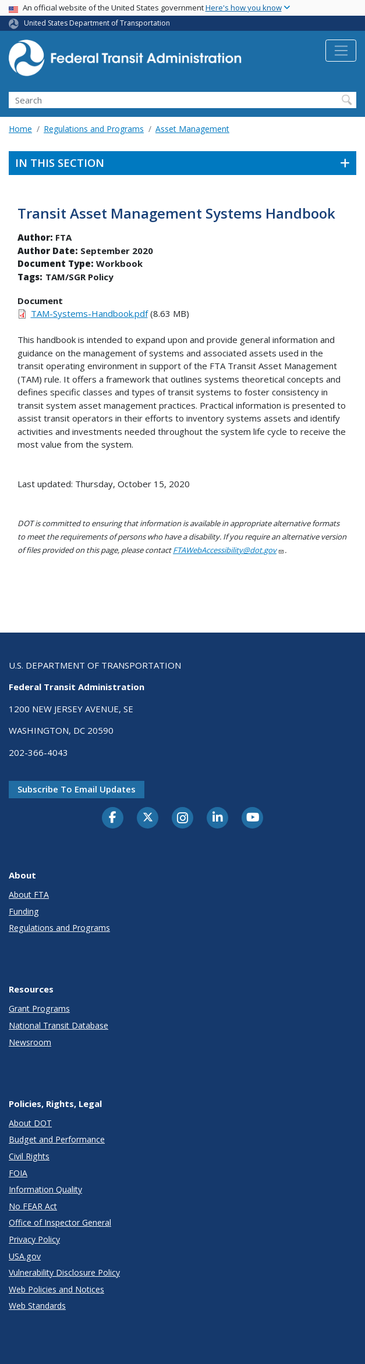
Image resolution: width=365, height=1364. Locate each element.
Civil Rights (29, 1156)
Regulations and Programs (94, 128)
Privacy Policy (34, 1239)
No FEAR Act (33, 1206)
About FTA (29, 894)
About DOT (30, 1123)
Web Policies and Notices (56, 1289)
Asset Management (192, 128)
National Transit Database (58, 1025)
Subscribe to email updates (76, 789)
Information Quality (45, 1189)
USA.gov (25, 1256)
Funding (24, 911)
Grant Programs (39, 1008)
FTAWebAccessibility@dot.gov (229, 550)
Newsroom (30, 1042)
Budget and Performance (57, 1139)
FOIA (18, 1173)
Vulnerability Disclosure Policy (64, 1272)
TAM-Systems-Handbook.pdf (89, 313)
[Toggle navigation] (340, 51)
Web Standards (37, 1305)
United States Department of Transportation (97, 23)
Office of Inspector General (60, 1222)
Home (20, 128)
